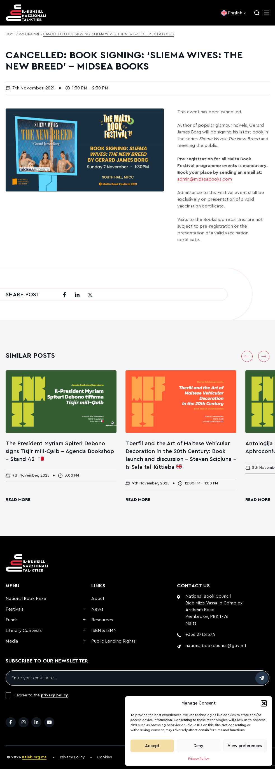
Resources (102, 620)
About (97, 598)
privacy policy (54, 695)
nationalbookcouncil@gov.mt (215, 645)
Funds (12, 620)
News (97, 609)
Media (12, 641)
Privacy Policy (198, 758)
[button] (264, 703)
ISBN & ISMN (104, 630)
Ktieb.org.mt (34, 757)
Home (10, 34)
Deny (198, 746)
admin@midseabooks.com (204, 179)
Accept (152, 746)
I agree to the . (42, 695)
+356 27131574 (200, 634)
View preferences (245, 746)
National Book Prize (26, 598)
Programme (29, 34)
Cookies (104, 757)
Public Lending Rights (113, 641)
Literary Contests (24, 630)
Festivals (15, 609)
